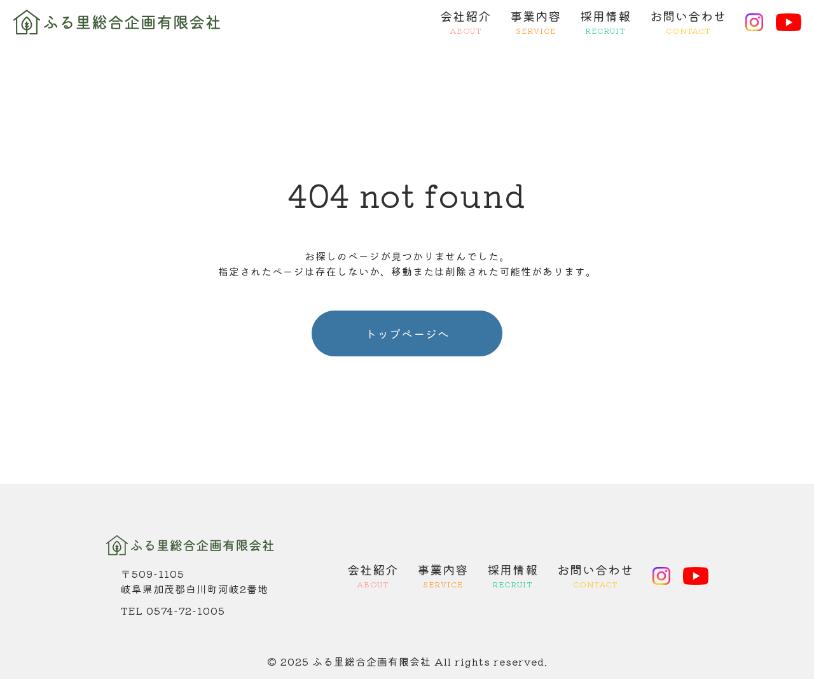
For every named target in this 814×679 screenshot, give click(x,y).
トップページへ (407, 333)
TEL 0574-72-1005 (173, 610)
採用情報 (605, 22)
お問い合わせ (688, 22)
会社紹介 (465, 22)
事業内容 (535, 22)
